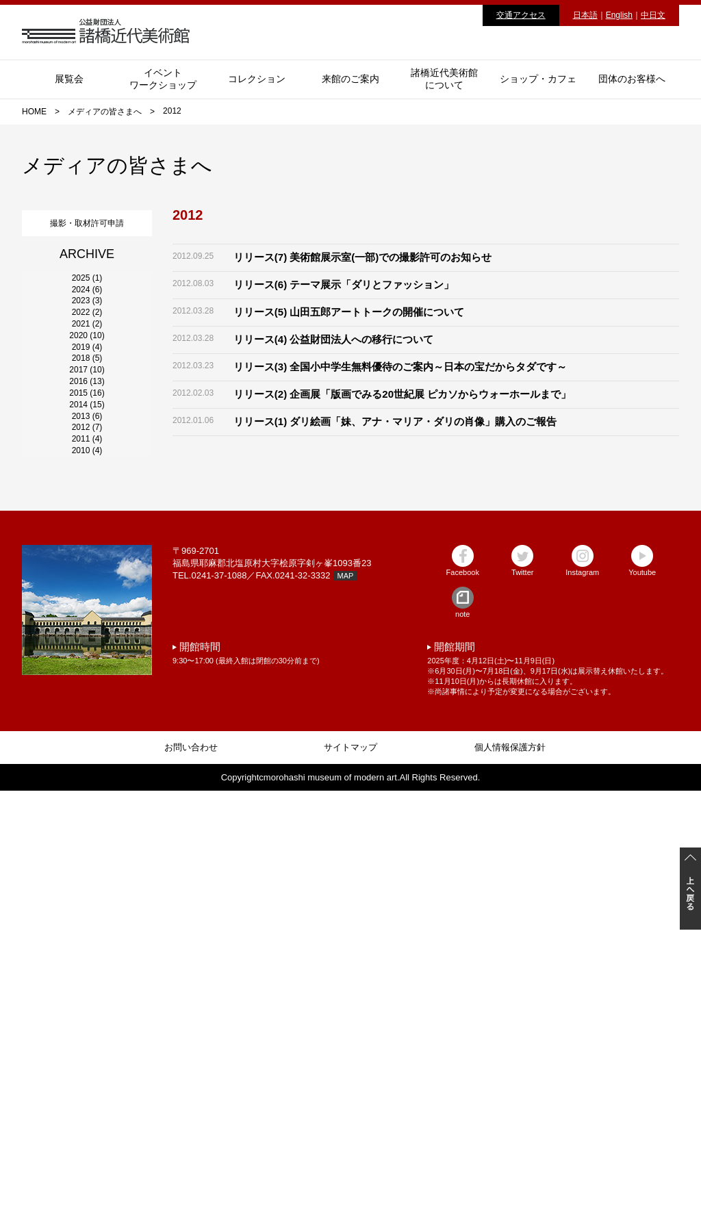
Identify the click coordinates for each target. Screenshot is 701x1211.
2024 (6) (87, 340)
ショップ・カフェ (538, 78)
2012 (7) (87, 784)
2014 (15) (86, 710)
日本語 (585, 15)
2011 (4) (87, 821)
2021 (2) (87, 451)
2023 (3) (87, 377)
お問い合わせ (191, 1167)
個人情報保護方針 (510, 1167)
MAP (345, 996)
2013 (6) (87, 747)
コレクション (256, 78)
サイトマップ (350, 1167)
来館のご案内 (350, 78)
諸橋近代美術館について (444, 78)
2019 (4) (87, 525)
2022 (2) (87, 414)
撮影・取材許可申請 (87, 220)
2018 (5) (87, 562)
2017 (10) (86, 599)
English (619, 15)
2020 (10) (86, 488)
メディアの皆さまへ (105, 111)
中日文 (653, 15)
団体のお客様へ (631, 78)
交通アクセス (521, 15)
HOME (34, 111)
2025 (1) (87, 303)
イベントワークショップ (162, 78)
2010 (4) (87, 858)
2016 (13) (86, 636)
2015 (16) (86, 673)
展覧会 (69, 78)
